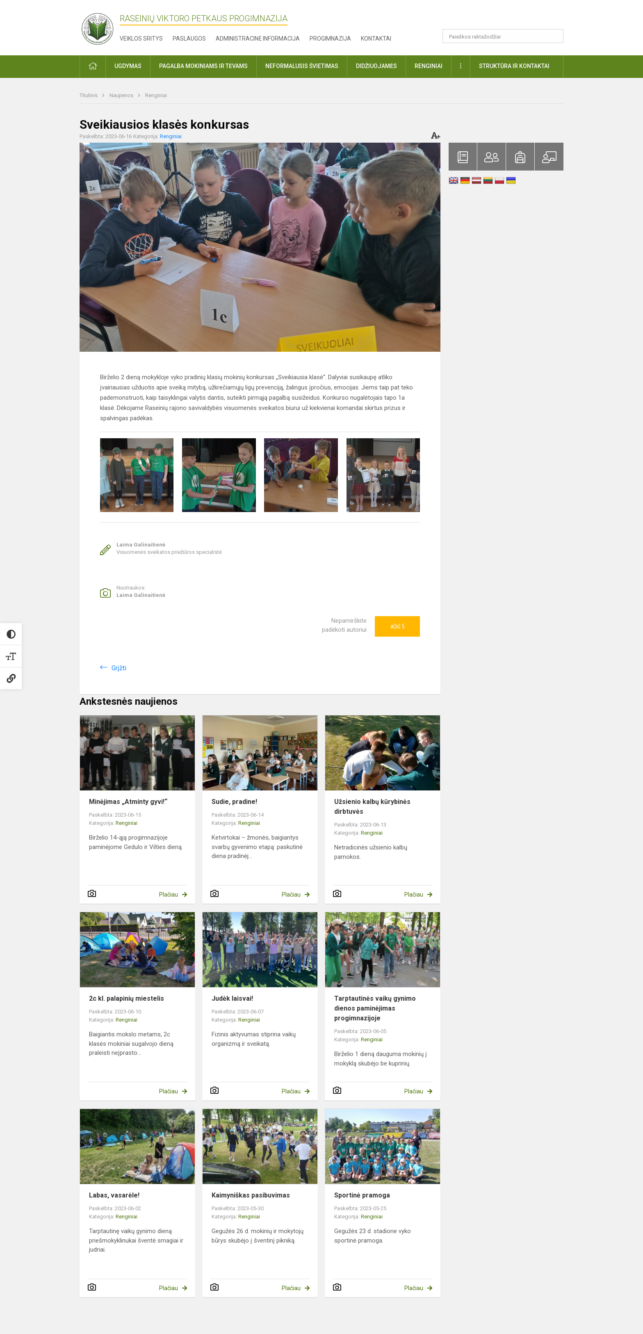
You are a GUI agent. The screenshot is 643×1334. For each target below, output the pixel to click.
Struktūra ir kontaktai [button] (514, 66)
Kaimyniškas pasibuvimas (251, 1195)
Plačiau (168, 894)
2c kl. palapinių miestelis (126, 998)
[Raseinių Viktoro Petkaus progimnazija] (102, 26)
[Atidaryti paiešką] (554, 36)
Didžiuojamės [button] (376, 66)
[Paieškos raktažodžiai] (502, 36)
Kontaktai (376, 38)
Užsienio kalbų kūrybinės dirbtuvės (372, 806)
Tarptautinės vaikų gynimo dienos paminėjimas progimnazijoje (375, 1008)
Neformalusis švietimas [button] (301, 66)
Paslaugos (189, 38)
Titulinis (89, 95)
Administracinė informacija (258, 38)
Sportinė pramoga (362, 1195)
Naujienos (122, 95)
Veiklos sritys (141, 38)
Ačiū (397, 626)
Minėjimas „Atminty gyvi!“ (128, 802)
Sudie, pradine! (234, 802)
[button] (507, 17)
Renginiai (156, 95)
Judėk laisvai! (232, 998)
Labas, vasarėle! (114, 1195)
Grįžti (119, 668)
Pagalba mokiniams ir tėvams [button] (203, 66)
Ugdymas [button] (127, 66)
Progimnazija (330, 38)
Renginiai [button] (428, 66)
